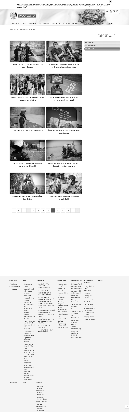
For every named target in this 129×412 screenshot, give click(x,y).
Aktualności (23, 29)
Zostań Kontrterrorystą (76, 322)
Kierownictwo (28, 278)
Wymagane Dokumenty (75, 295)
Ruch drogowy (62, 274)
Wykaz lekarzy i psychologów (90, 299)
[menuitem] (16, 23)
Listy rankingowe (76, 332)
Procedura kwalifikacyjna (75, 290)
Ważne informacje (90, 316)
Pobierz (100, 274)
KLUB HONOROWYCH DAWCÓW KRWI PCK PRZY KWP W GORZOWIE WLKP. (29, 347)
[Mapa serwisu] (111, 11)
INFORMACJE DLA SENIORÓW (43, 320)
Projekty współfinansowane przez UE (29, 310)
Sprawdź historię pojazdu (63, 288)
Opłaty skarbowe (90, 311)
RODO (24, 377)
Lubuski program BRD (63, 309)
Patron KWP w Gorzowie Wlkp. (28, 339)
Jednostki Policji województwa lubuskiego (29, 285)
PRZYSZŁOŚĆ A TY (43, 284)
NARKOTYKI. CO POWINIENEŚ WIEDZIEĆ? (46, 292)
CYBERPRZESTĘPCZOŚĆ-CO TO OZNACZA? (46, 305)
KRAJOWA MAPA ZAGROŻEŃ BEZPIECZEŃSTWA (43, 280)
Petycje (39, 398)
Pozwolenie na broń (89, 281)
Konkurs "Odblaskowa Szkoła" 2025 (62, 317)
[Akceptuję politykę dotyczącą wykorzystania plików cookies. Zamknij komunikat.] (110, 1)
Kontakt (73, 303)
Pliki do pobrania (63, 321)
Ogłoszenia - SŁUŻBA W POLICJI (75, 327)
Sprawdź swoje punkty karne (62, 279)
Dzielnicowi (27, 289)
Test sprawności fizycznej (76, 299)
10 (67, 209)
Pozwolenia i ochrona (88, 275)
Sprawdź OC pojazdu (62, 283)
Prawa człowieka (29, 292)
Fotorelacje (32, 29)
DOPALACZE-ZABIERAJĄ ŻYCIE (45, 309)
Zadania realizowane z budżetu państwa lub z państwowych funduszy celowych (29, 300)
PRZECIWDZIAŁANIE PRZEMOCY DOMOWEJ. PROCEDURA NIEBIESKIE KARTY (46, 299)
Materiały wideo (90, 45)
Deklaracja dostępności (27, 356)
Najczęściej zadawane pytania (75, 316)
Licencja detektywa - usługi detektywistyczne (90, 290)
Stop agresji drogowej (61, 292)
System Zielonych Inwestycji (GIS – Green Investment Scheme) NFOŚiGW (29, 319)
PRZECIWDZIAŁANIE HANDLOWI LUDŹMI (44, 288)
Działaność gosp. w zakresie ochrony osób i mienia (90, 305)
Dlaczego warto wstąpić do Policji (76, 281)
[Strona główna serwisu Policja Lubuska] (107, 11)
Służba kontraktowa (75, 311)
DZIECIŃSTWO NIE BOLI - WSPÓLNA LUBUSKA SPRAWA (46, 315)
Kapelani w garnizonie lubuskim (27, 333)
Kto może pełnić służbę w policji (76, 286)
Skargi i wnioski (42, 395)
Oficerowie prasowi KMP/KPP (40, 386)
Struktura (26, 281)
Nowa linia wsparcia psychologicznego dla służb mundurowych (29, 369)
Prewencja (40, 274)
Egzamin (88, 285)
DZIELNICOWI (13, 377)
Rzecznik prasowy (40, 381)
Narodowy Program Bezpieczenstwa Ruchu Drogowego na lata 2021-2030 (63, 300)
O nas (24, 274)
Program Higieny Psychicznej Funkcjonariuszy (29, 327)
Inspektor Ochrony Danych (42, 392)
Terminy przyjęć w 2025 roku (77, 306)
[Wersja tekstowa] (114, 11)
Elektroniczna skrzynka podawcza (41, 402)
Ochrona (88, 295)
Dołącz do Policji (76, 274)
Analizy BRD (62, 312)
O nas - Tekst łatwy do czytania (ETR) (29, 361)
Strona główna (13, 29)
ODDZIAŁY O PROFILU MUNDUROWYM (45, 325)
